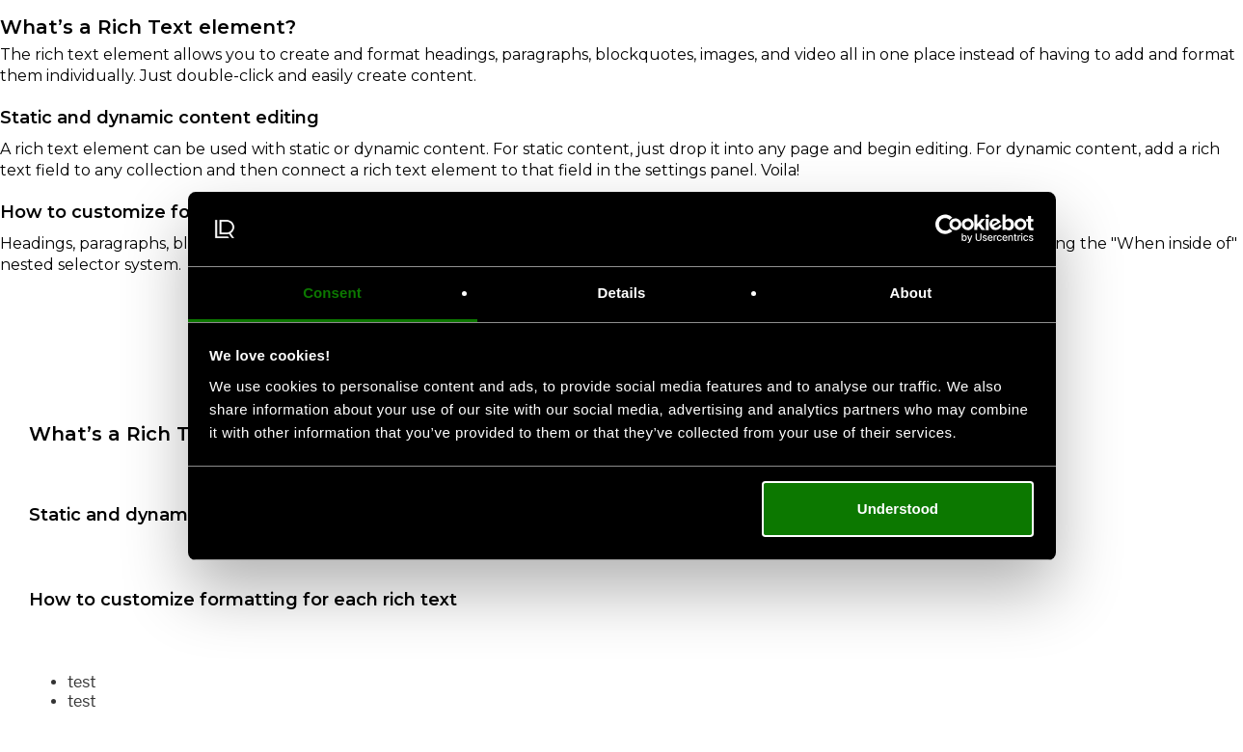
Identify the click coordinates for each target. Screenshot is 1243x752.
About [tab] (911, 292)
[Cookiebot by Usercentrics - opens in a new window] (949, 229)
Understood (897, 508)
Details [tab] (622, 292)
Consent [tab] (332, 292)
